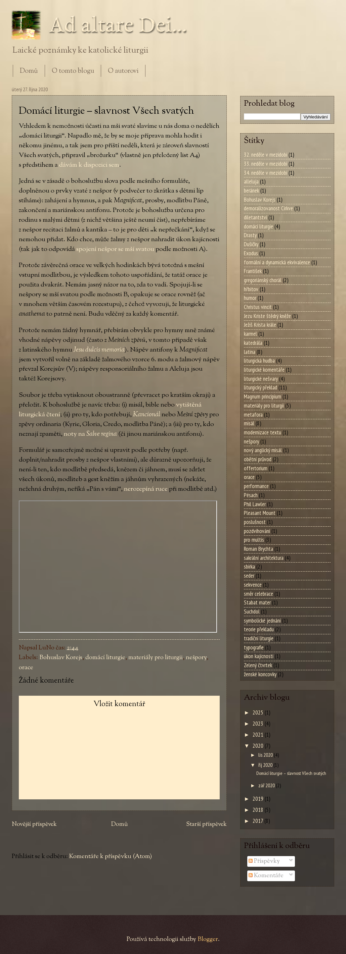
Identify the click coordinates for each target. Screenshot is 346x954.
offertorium (255, 468)
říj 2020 (265, 764)
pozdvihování (257, 531)
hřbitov (251, 289)
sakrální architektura (264, 558)
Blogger (208, 939)
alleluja (251, 181)
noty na (90, 434)
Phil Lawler (255, 504)
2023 (259, 723)
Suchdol (252, 611)
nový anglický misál (263, 450)
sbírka (249, 566)
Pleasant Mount (259, 513)
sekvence (253, 584)
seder (249, 575)
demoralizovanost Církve (268, 208)
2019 (259, 798)
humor (250, 298)
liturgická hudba (259, 360)
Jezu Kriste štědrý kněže (267, 316)
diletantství (255, 217)
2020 (259, 745)
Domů (29, 71)
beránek (251, 190)
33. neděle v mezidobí (265, 163)
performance (256, 486)
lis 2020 (266, 754)
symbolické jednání (262, 620)
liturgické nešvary (261, 378)
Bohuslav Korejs (60, 657)
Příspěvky (264, 861)
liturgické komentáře (264, 369)
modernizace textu (262, 432)
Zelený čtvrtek (258, 665)
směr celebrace (258, 593)
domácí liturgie (105, 657)
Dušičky (251, 244)
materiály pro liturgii (155, 657)
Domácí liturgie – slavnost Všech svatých (291, 773)
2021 (259, 734)
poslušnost (255, 522)
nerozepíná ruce (146, 489)
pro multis (254, 539)
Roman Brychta (258, 548)
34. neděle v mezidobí (265, 172)
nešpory (196, 657)
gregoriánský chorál (263, 280)
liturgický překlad (260, 387)
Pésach (251, 495)
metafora (253, 414)
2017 (258, 821)
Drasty (250, 235)
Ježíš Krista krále (260, 324)
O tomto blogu (73, 71)
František (253, 271)
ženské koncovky (260, 674)
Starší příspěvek (206, 824)
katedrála (253, 343)
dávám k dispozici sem (89, 165)
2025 (259, 712)
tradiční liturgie (258, 638)
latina (249, 352)
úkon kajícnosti (258, 656)
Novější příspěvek (34, 824)
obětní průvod (257, 459)
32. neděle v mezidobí (265, 154)
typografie (254, 647)
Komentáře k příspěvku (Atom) (110, 856)
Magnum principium (262, 396)
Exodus (251, 253)
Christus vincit (258, 307)
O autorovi (123, 71)
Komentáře (266, 875)
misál (249, 423)
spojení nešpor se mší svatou (115, 249)
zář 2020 (267, 785)
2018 (259, 809)
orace (26, 667)
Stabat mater (257, 602)
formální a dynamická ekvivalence (277, 262)
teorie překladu (259, 629)
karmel (250, 333)
